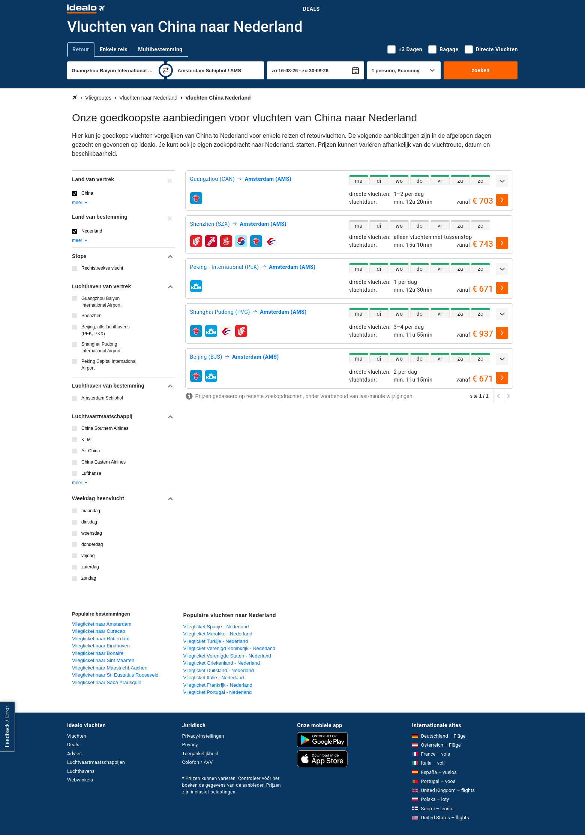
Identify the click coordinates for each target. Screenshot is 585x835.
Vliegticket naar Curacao (98, 631)
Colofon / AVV (197, 762)
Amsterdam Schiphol (102, 398)
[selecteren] (502, 200)
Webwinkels (80, 780)
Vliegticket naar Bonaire (97, 653)
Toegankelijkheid (200, 753)
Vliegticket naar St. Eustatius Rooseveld (115, 675)
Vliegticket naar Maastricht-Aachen (109, 668)
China (87, 193)
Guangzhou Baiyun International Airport (100, 302)
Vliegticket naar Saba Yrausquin (106, 682)
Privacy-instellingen (203, 736)
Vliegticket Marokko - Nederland (217, 634)
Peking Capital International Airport (108, 365)
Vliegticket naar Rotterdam (100, 638)
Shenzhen (91, 315)
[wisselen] (166, 70)
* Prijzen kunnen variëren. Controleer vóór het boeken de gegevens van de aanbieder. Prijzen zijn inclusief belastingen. (231, 785)
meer (80, 202)
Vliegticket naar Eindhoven (101, 646)
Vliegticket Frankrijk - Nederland (217, 685)
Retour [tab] (80, 49)
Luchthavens (80, 771)
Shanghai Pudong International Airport (100, 347)
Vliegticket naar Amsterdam (101, 624)
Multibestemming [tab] (160, 49)
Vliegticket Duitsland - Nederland (218, 670)
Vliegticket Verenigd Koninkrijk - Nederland (229, 648)
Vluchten (76, 736)
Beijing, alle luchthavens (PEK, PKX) (105, 330)
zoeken (480, 70)
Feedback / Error (7, 726)
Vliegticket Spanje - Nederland (216, 626)
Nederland (91, 231)
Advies (74, 753)
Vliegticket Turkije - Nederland (215, 641)
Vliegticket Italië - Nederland (213, 677)
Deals (311, 9)
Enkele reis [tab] (114, 49)
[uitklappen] (502, 181)
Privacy (190, 744)
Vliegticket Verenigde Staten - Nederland (227, 656)
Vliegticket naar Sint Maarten (103, 660)
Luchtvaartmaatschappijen (96, 762)
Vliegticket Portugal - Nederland (217, 692)
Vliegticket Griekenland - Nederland (221, 663)
